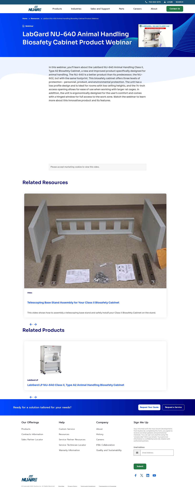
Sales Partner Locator (32, 439)
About (154, 8)
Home (25, 18)
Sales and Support (100, 8)
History (99, 434)
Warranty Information (69, 450)
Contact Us (175, 8)
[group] (95, 256)
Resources (35, 18)
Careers (137, 8)
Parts (121, 8)
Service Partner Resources (72, 439)
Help (62, 422)
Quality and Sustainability (109, 450)
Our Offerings (30, 422)
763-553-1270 (155, 2)
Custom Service (67, 429)
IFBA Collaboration (105, 445)
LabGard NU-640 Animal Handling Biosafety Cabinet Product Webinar (71, 18)
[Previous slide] (31, 324)
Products (57, 8)
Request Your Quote (146, 407)
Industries (76, 8)
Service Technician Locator (72, 445)
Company (102, 422)
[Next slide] (35, 324)
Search (179, 2)
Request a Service (170, 407)
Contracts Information (32, 434)
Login (170, 2)
